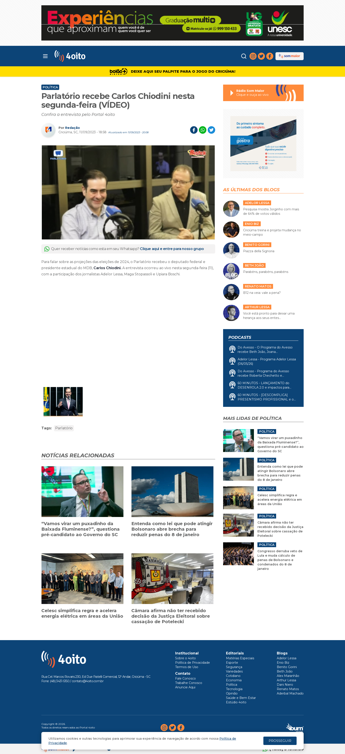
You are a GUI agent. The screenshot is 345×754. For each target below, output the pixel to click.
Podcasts (239, 337)
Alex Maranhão (288, 676)
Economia (234, 680)
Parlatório (64, 428)
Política (50, 87)
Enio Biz (283, 663)
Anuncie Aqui (185, 687)
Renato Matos (288, 689)
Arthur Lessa (286, 680)
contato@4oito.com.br (87, 681)
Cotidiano (233, 676)
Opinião (232, 693)
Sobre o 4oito (185, 658)
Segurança (234, 667)
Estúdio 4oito (236, 702)
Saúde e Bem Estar (241, 698)
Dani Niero (285, 685)
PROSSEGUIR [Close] (280, 741)
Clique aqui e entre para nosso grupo (172, 249)
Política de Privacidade (192, 663)
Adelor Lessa (286, 658)
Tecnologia (234, 689)
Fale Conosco (185, 678)
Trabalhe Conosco (188, 683)
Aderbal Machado (290, 693)
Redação (72, 128)
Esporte (232, 663)
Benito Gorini (287, 667)
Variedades (234, 671)
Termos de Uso (186, 667)
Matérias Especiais (240, 658)
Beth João (285, 671)
